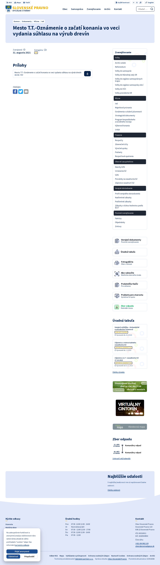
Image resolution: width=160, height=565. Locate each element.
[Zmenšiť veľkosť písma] (133, 2)
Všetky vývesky (119, 372)
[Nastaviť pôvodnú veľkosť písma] (137, 2)
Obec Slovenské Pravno (117, 559)
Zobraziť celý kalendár (122, 458)
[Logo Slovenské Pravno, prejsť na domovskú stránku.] (27, 9)
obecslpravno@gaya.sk (144, 546)
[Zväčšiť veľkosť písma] (140, 2)
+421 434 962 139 (141, 543)
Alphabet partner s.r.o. (84, 559)
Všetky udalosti (114, 490)
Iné (36, 52)
